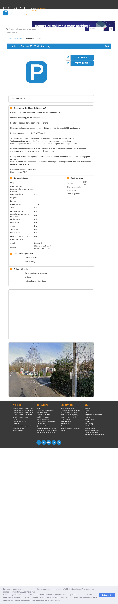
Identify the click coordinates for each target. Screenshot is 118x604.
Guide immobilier (42, 412)
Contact (87, 417)
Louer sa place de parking (69, 417)
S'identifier (86, 18)
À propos (87, 408)
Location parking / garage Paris (23, 408)
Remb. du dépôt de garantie (46, 432)
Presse (87, 410)
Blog (38, 408)
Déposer (93, 18)
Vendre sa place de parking (69, 415)
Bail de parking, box (43, 419)
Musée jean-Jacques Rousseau (35, 273)
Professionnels (77, 18)
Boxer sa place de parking (69, 412)
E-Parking (88, 426)
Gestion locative (66, 421)
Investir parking (65, 419)
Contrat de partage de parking (46, 421)
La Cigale (27, 277)
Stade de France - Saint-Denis (35, 281)
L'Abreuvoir (38, 243)
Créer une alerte (12, 32)
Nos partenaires (90, 419)
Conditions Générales (92, 432)
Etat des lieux (41, 424)
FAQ (86, 412)
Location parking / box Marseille (23, 410)
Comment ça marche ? (68, 408)
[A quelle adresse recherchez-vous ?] (45, 29)
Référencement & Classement (94, 435)
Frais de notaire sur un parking (70, 410)
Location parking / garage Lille (22, 426)
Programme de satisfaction (93, 415)
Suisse (112, 18)
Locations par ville (18, 428)
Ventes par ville (18, 430)
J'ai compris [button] (106, 595)
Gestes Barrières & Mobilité (45, 410)
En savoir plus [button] (54, 600)
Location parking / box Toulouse (23, 415)
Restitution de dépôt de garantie (47, 430)
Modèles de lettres (43, 417)
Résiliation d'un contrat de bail (46, 428)
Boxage (87, 421)
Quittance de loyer (42, 426)
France (100, 18)
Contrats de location (43, 415)
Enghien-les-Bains (30, 258)
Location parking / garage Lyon (23, 412)
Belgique (106, 18)
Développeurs (65, 426)
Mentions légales (90, 428)
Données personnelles (92, 430)
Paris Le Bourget (30, 262)
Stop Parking (89, 424)
